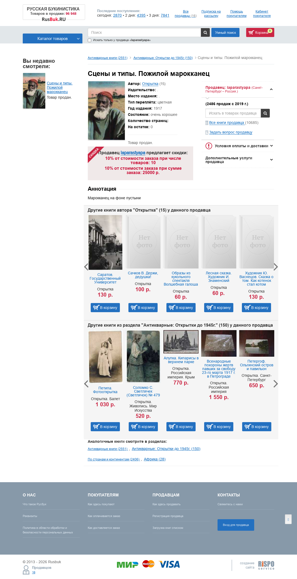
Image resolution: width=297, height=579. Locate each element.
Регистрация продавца (168, 516)
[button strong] (237, 89)
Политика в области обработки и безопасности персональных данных (48, 530)
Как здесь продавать (167, 504)
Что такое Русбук (34, 504)
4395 (141, 15)
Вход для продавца (236, 525)
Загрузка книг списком (168, 528)
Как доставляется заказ (104, 528)
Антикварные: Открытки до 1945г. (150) (163, 58)
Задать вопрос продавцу (230, 132)
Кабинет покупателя (262, 13)
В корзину (108, 307)
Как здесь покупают (101, 504)
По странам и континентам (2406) (114, 459)
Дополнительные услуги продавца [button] (228, 160)
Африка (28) (155, 459)
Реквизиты (30, 516)
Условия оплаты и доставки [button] (241, 146)
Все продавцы (186, 13)
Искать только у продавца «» (119, 40)
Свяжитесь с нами (230, 504)
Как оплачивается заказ (104, 516)
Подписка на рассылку (211, 13)
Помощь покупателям (236, 13)
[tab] (237, 89)
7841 (165, 15)
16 (33, 572)
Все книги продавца (227, 122)
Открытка (150, 84)
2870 (117, 15)
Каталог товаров (58, 38)
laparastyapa (133, 152)
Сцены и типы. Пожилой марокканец (60, 87)
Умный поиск (225, 32)
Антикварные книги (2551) (107, 58)
